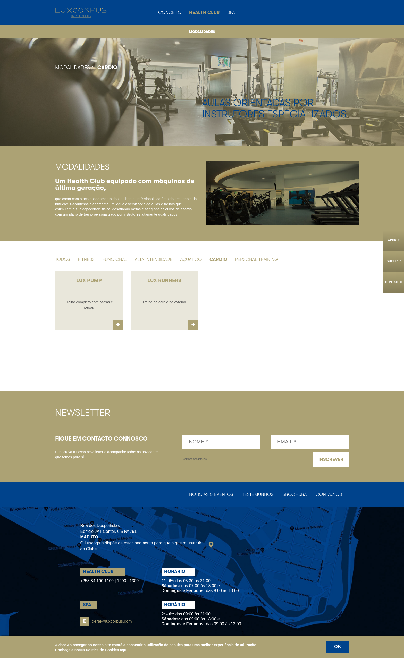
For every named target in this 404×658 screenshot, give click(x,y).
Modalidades (202, 32)
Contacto (393, 282)
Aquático (191, 259)
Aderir (394, 240)
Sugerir (394, 261)
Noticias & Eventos (207, 495)
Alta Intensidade (153, 259)
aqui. (124, 650)
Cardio (107, 67)
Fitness (86, 259)
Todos (62, 259)
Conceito (169, 12)
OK (337, 646)
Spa (231, 12)
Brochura (293, 495)
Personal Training (256, 259)
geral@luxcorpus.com (106, 621)
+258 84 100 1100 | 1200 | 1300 (109, 581)
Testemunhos (254, 495)
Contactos (328, 495)
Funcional (114, 259)
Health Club (204, 12)
